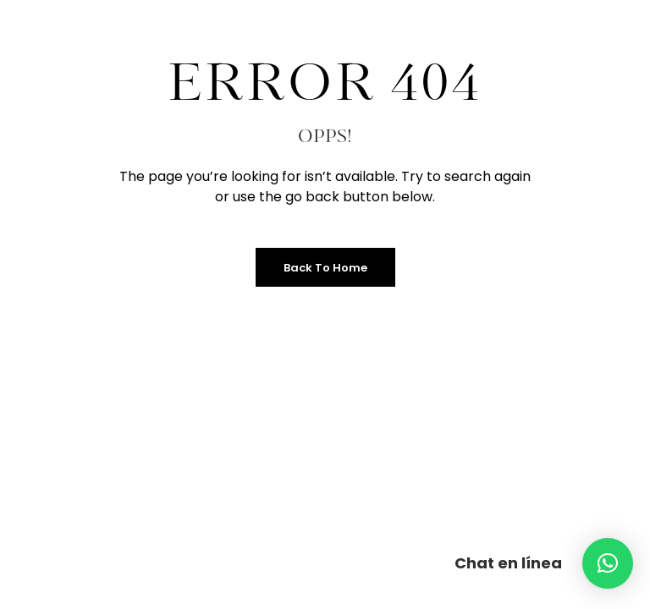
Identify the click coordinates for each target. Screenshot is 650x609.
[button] (607, 563)
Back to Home (325, 268)
